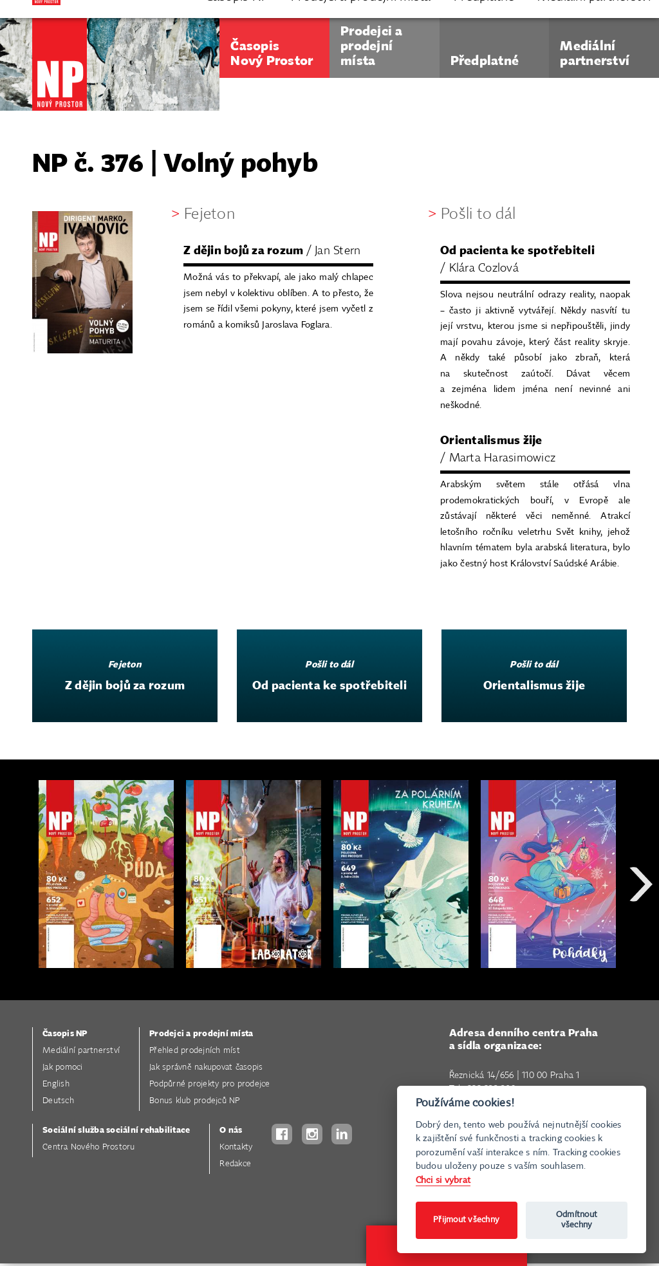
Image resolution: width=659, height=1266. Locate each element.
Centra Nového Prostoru (88, 1147)
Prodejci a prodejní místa (201, 1034)
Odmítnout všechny (576, 1220)
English (56, 1084)
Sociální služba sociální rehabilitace (116, 1130)
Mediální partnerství (81, 1051)
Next (641, 930)
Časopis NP (65, 1034)
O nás (230, 1130)
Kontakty (235, 1147)
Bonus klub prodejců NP (194, 1101)
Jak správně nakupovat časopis (206, 1067)
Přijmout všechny (466, 1220)
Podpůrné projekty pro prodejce (209, 1084)
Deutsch (58, 1101)
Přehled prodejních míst (194, 1051)
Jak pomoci (62, 1067)
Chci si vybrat (443, 1180)
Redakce (235, 1164)
